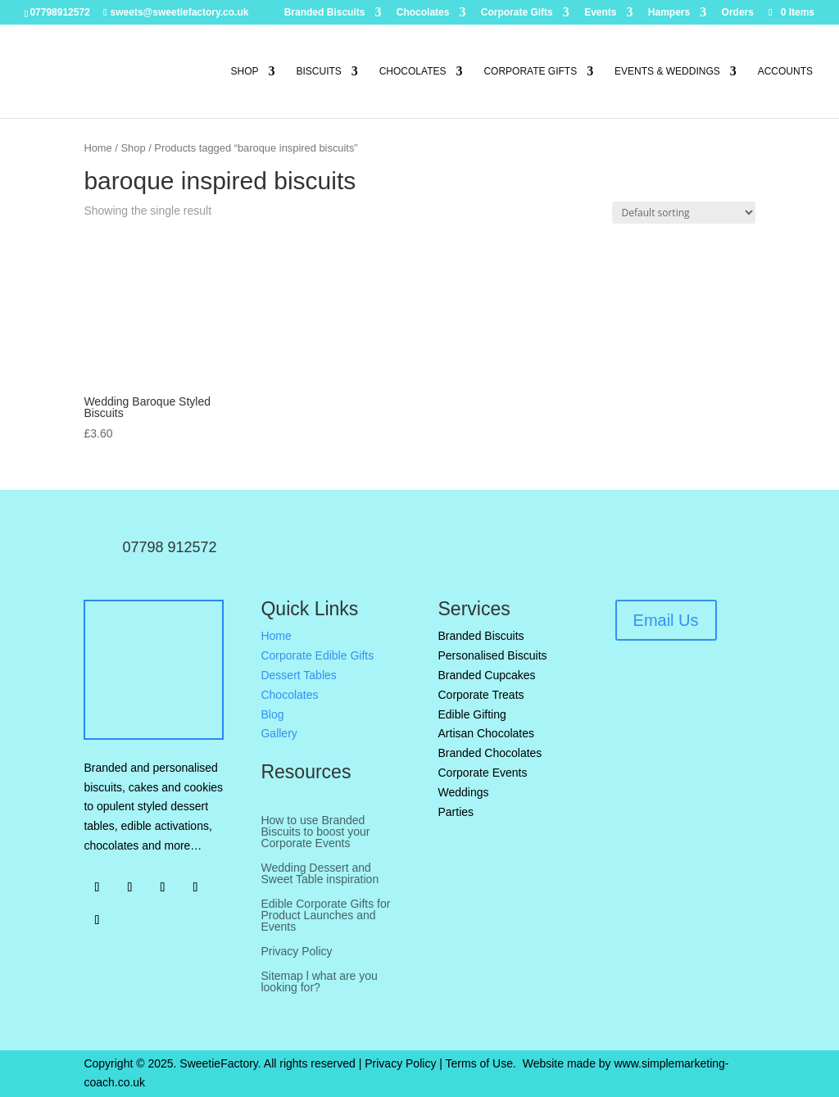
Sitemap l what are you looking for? (319, 982)
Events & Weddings (667, 71)
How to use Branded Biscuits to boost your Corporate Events (315, 832)
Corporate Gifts (517, 12)
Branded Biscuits (324, 12)
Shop (245, 71)
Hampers (669, 12)
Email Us (666, 620)
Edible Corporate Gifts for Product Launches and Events (325, 915)
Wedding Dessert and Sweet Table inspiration (320, 874)
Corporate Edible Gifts (317, 655)
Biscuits (318, 71)
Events (600, 12)
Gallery (279, 733)
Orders (738, 12)
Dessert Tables (298, 675)
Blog (272, 714)
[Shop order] (683, 213)
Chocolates (423, 12)
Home (97, 148)
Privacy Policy (296, 951)
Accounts (785, 71)
